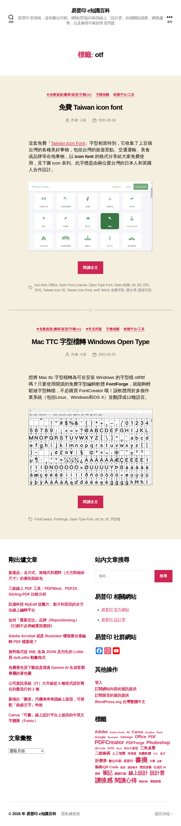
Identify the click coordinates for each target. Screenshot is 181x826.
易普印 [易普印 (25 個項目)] (128, 761)
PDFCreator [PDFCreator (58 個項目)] (109, 742)
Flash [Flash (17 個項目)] (159, 732)
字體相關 (102, 94)
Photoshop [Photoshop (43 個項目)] (158, 742)
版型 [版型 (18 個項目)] (122, 767)
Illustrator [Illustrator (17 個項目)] (113, 737)
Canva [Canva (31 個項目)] (137, 732)
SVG (38, 290)
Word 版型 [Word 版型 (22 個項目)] (131, 748)
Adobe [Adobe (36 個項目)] (101, 731)
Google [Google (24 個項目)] (100, 737)
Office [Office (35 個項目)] (140, 736)
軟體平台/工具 (123, 94)
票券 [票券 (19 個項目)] (97, 773)
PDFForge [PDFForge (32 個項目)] (135, 743)
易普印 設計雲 (113, 620)
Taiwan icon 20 (54, 290)
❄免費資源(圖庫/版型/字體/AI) (69, 94)
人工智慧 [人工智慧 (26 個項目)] (118, 753)
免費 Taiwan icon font (90, 107)
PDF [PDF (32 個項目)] (152, 737)
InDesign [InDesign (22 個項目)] (127, 737)
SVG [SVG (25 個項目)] (110, 748)
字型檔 (115, 519)
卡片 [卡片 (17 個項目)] (155, 753)
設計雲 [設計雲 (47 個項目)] (157, 773)
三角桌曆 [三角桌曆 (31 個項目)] (147, 748)
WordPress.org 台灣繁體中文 (120, 702)
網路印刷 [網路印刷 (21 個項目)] (120, 773)
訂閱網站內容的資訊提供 (116, 689)
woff (97, 290)
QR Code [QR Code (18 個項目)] (100, 748)
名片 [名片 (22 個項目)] (163, 753)
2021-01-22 (107, 354)
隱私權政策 (70, 814)
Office (53, 285)
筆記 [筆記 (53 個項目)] (107, 773)
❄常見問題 (94, 329)
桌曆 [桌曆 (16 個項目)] (159, 761)
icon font (41, 285)
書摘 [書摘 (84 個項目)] (141, 759)
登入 (98, 682)
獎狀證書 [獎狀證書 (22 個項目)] (145, 767)
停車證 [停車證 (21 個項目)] (132, 753)
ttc (102, 519)
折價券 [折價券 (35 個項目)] (101, 760)
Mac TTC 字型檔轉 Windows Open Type (90, 342)
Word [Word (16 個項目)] (119, 748)
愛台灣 (131, 290)
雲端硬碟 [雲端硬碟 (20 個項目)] (155, 781)
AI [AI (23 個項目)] (128, 732)
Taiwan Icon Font (68, 143)
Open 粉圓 (122, 285)
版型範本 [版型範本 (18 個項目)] (133, 767)
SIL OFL (143, 285)
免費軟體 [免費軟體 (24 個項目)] (144, 753)
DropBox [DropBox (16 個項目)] (149, 732)
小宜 (83, 120)
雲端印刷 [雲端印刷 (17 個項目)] (143, 781)
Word (105, 290)
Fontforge (61, 519)
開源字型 (145, 290)
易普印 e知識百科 (90, 10)
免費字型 (117, 290)
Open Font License (73, 285)
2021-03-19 (107, 120)
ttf (107, 519)
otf (133, 285)
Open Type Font (100, 285)
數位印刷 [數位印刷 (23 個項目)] (115, 761)
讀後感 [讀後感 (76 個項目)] (104, 780)
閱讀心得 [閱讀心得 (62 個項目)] (126, 780)
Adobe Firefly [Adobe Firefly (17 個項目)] (117, 732)
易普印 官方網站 (115, 610)
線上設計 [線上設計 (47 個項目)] (138, 773)
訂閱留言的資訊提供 (112, 695)
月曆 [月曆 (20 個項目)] (152, 761)
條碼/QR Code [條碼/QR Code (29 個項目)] (106, 767)
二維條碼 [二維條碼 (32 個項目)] (102, 753)
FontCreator (43, 519)
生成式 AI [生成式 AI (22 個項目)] (159, 767)
